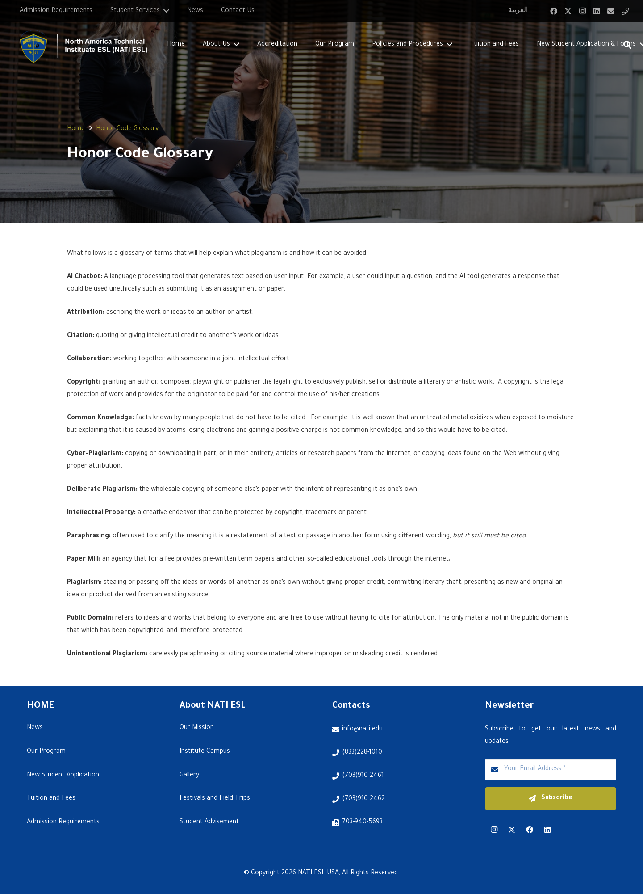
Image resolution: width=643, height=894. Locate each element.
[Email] (611, 11)
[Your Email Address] (550, 769)
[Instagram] (582, 11)
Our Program (46, 751)
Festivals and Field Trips (215, 798)
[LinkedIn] (596, 11)
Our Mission (197, 728)
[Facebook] (554, 11)
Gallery (189, 775)
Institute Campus (205, 751)
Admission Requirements (63, 822)
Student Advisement (209, 822)
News (35, 728)
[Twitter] (568, 11)
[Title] (625, 11)
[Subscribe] (550, 798)
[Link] (79, 45)
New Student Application (63, 775)
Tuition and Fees (51, 798)
